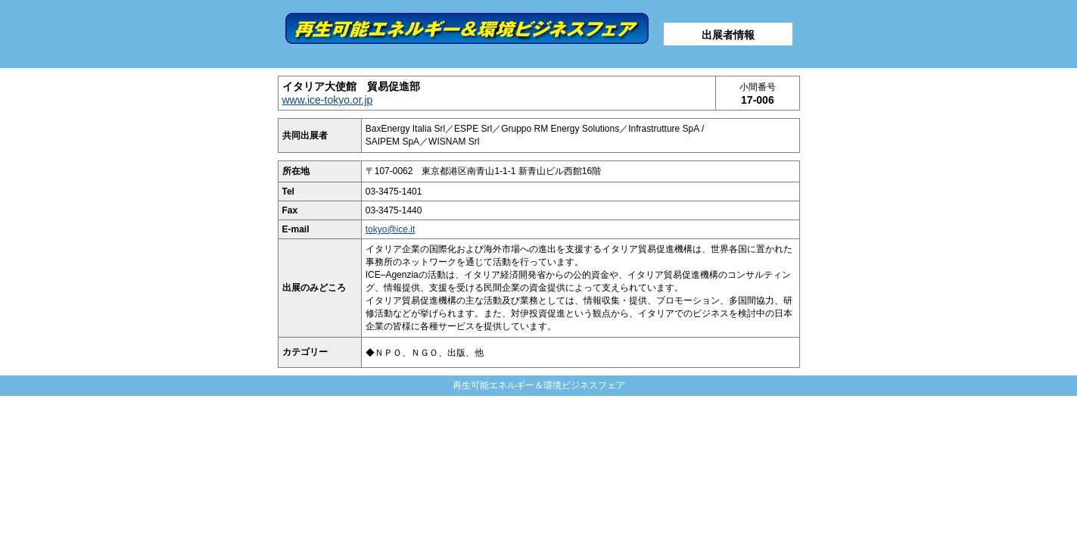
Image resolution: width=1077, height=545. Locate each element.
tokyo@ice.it (391, 229)
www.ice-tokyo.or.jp (327, 100)
